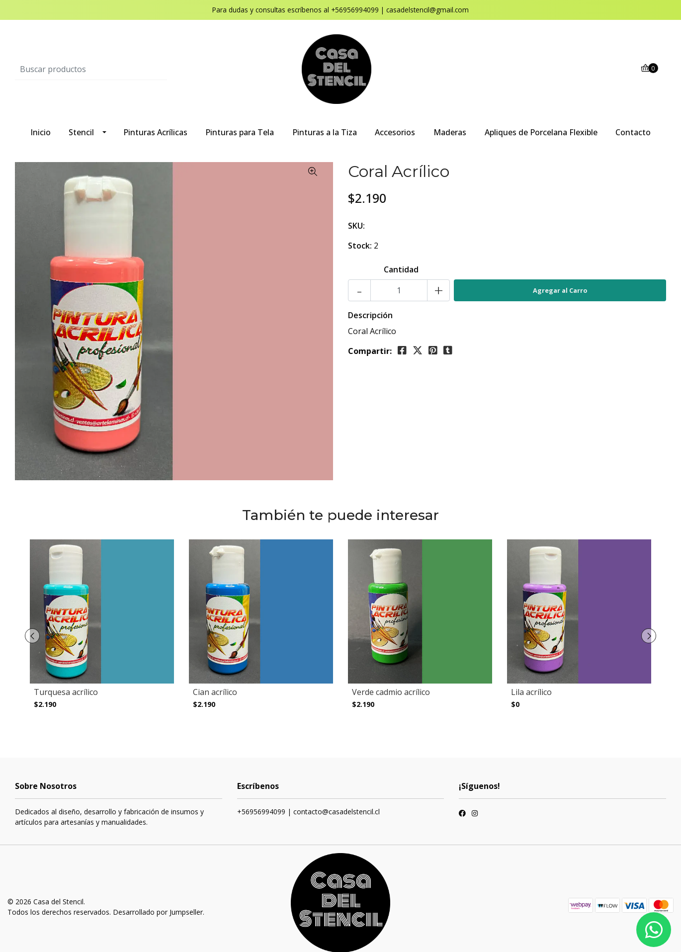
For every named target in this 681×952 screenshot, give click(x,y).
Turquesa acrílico (66, 692)
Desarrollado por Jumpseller (158, 897)
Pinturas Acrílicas (155, 132)
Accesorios (395, 132)
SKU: (356, 225)
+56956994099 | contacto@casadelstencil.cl (308, 797)
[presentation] (32, 628)
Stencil (81, 132)
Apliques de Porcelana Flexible (541, 132)
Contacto (633, 132)
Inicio (40, 132)
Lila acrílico (531, 692)
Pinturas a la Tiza (324, 132)
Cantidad (401, 269)
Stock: (360, 245)
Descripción (370, 315)
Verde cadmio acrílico (391, 692)
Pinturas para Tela (239, 132)
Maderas (449, 132)
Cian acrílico (215, 692)
